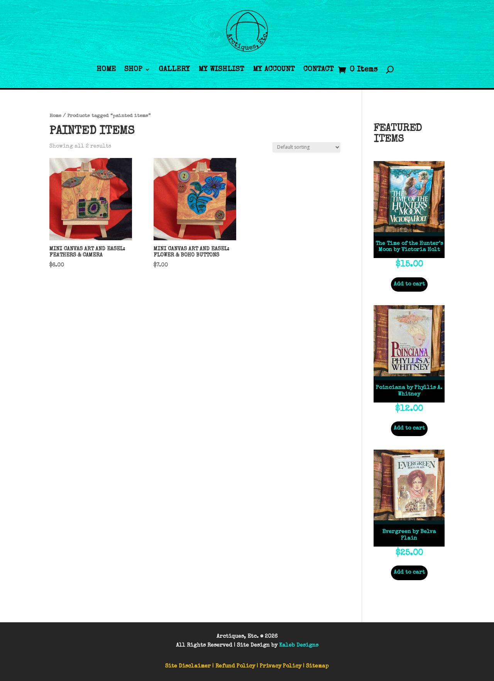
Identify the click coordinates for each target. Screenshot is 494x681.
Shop (133, 69)
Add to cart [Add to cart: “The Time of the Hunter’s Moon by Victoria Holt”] (409, 284)
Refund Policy (235, 666)
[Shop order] (306, 147)
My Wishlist (221, 69)
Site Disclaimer (188, 666)
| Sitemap (316, 666)
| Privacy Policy (279, 666)
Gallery (174, 69)
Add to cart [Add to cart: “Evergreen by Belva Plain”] (409, 572)
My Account (274, 69)
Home (106, 69)
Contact (318, 69)
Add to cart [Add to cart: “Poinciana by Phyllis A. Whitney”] (409, 428)
